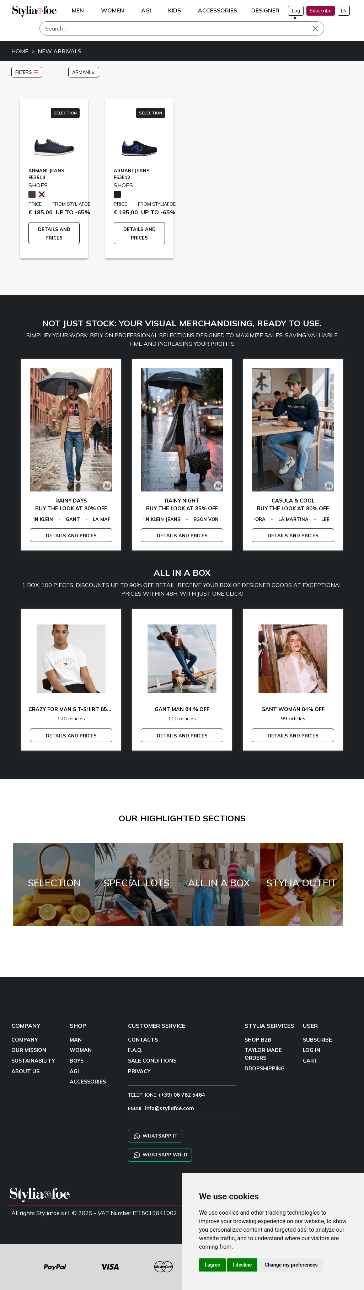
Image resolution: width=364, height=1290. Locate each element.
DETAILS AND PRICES (71, 535)
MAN (76, 1040)
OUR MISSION (28, 1050)
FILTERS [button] (26, 72)
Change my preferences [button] (290, 1265)
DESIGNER (265, 10)
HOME (19, 51)
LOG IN (311, 1050)
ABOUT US (25, 1071)
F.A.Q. (135, 1050)
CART (310, 1061)
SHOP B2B (258, 1040)
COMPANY (24, 1040)
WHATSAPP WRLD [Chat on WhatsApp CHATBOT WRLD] (160, 1155)
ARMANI (83, 72)
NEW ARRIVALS (59, 51)
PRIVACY (139, 1071)
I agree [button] (212, 1265)
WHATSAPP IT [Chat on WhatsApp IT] (155, 1136)
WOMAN (81, 1050)
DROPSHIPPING (265, 1068)
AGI (74, 1071)
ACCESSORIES (88, 1082)
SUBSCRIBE (317, 1040)
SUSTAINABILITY (33, 1061)
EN (344, 11)
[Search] (181, 28)
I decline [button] (242, 1265)
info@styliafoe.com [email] (169, 1108)
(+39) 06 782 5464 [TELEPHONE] (182, 1095)
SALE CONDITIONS (152, 1061)
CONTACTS (143, 1040)
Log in (296, 12)
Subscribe (321, 11)
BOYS (77, 1061)
